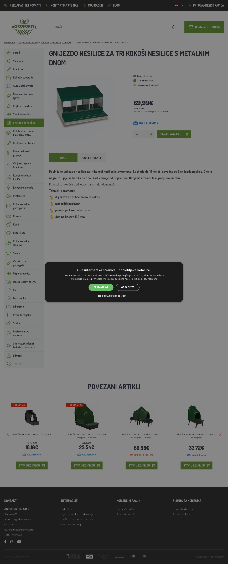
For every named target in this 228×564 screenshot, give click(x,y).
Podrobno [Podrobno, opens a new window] (152, 278)
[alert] (114, 282)
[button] (114, 296)
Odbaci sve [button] (127, 287)
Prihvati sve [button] (101, 287)
